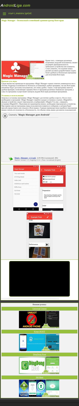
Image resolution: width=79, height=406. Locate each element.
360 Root (39, 377)
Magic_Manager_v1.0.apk (25, 158)
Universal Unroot (39, 309)
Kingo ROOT (39, 331)
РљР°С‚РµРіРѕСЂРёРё (20, 13)
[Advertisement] (39, 40)
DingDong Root (39, 354)
